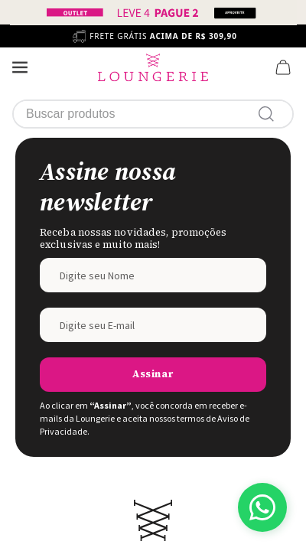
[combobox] (153, 114)
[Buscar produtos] (269, 114)
